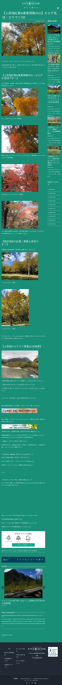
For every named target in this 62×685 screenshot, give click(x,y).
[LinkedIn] (25, 560)
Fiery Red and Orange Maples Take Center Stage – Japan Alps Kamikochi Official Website (19, 615)
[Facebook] (17, 560)
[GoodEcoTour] (53, 647)
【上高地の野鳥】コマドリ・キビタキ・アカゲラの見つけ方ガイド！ (53, 69)
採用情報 (16, 678)
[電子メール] (42, 560)
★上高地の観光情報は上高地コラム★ (12, 519)
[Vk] (36, 560)
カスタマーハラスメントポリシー (41, 678)
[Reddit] (23, 560)
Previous (38, 21)
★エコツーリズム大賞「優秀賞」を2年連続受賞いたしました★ (19, 523)
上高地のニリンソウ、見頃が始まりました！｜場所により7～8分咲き (53, 161)
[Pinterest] (34, 560)
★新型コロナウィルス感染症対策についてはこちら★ (16, 526)
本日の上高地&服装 (32, 550)
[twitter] (29, 7)
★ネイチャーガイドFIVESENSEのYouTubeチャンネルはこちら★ (19, 515)
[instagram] (24, 7)
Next (43, 21)
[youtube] (32, 7)
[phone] (37, 7)
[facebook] (27, 7)
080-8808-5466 (38, 657)
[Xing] (39, 560)
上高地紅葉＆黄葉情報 (22, 550)
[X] (20, 560)
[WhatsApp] (28, 560)
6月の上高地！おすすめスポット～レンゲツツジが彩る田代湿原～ (53, 100)
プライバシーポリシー (26, 678)
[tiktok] (34, 7)
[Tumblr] (31, 560)
